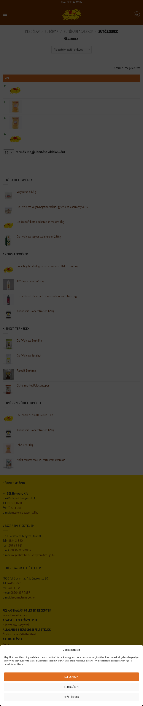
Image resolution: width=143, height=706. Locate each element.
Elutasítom (71, 687)
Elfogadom (71, 676)
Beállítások (71, 697)
